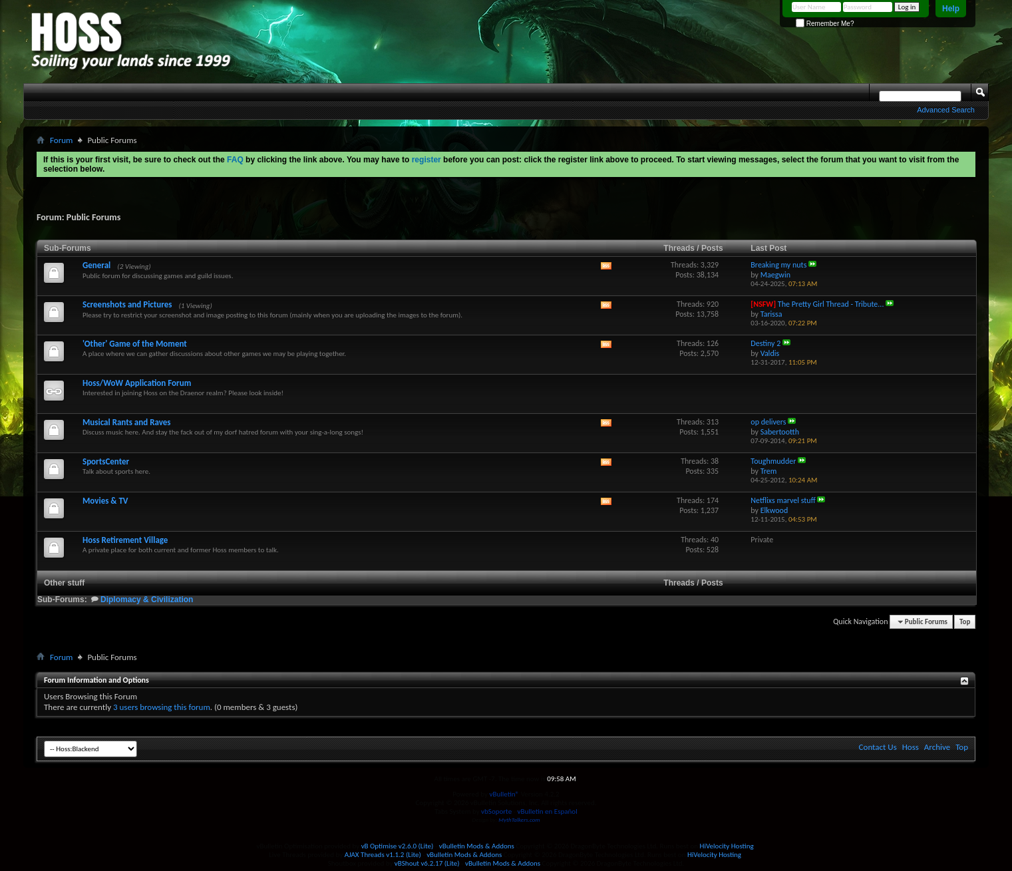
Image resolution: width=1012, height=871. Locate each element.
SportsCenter (106, 461)
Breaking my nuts (778, 264)
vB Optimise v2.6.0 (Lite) (397, 846)
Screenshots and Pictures (127, 304)
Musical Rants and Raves (126, 422)
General (96, 265)
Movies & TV (105, 501)
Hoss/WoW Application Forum (137, 383)
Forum (61, 140)
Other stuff (64, 583)
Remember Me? (825, 23)
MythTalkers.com (519, 819)
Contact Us (878, 747)
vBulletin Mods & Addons (476, 846)
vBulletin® (504, 794)
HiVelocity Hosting (727, 846)
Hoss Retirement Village (125, 540)
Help (950, 8)
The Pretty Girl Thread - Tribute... (831, 304)
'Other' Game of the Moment (135, 344)
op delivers (768, 422)
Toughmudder (773, 461)
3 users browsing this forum (161, 707)
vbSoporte (496, 811)
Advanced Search (946, 110)
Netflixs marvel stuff (783, 500)
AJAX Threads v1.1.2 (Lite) (383, 854)
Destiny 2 (765, 343)
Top (964, 621)
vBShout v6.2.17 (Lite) (427, 863)
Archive (937, 747)
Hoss (910, 747)
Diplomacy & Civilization (146, 599)
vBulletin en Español (548, 811)
